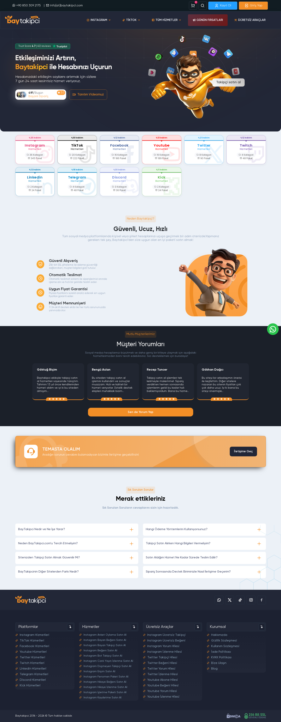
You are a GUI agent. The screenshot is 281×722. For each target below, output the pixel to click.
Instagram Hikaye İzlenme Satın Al (105, 686)
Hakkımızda (219, 634)
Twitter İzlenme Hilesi (162, 674)
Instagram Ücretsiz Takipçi (166, 634)
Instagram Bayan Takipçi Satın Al (105, 645)
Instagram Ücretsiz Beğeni (166, 640)
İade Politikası (221, 651)
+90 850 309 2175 (27, 5)
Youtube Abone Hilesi (162, 679)
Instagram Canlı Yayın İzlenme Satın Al (108, 660)
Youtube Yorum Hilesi (162, 690)
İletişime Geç (243, 451)
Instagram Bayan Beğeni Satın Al (105, 639)
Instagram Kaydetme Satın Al (102, 697)
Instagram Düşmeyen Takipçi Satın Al (107, 665)
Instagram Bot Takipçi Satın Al (103, 655)
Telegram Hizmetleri (34, 674)
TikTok (131, 20)
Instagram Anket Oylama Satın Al (105, 634)
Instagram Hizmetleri (34, 634)
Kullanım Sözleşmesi (225, 645)
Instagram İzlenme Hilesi (164, 651)
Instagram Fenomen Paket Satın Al (106, 676)
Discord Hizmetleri (33, 679)
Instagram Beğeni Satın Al (100, 650)
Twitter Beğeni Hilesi (162, 662)
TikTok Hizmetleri (32, 640)
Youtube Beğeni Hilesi (163, 685)
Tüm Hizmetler (166, 20)
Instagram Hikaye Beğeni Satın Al (105, 681)
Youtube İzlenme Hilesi (163, 696)
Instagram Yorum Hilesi (163, 645)
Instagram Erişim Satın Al (99, 671)
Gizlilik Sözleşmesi (224, 640)
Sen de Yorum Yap (140, 412)
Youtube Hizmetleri (33, 651)
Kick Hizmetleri (30, 685)
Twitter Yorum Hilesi (161, 668)
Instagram (99, 20)
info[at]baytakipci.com (64, 5)
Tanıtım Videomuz (88, 94)
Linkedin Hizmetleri (33, 668)
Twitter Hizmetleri (32, 657)
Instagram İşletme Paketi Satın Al (105, 692)
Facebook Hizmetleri (34, 645)
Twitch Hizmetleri (32, 662)
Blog (214, 668)
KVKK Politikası (221, 657)
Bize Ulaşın (218, 662)
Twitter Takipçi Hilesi (162, 657)
